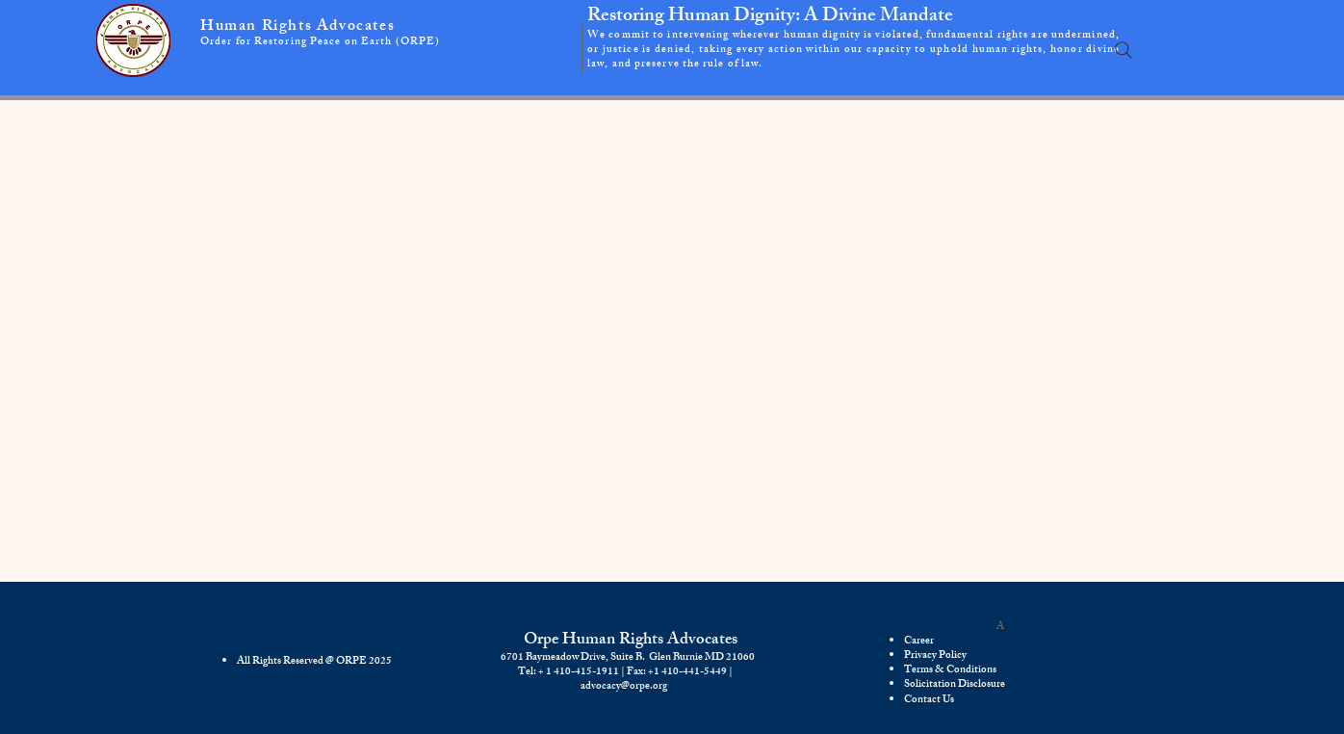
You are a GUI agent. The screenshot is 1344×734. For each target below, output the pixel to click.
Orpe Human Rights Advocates (630, 640)
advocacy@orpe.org (624, 686)
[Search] (1123, 50)
